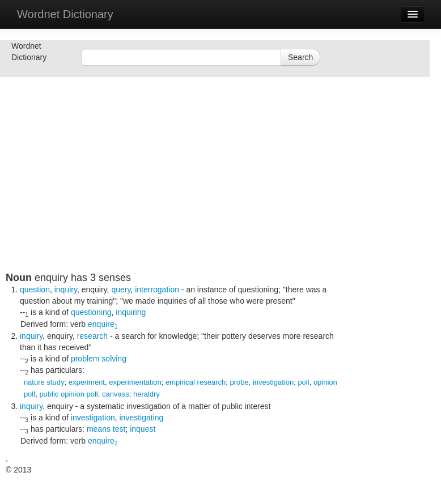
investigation (273, 382)
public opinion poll (68, 394)
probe (239, 382)
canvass (115, 394)
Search (300, 57)
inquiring (131, 312)
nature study (44, 382)
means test (106, 428)
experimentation (135, 382)
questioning (91, 312)
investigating (142, 417)
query (120, 289)
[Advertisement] (176, 192)
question (35, 289)
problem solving (98, 358)
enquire (103, 324)
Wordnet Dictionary (65, 14)
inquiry (65, 289)
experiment (87, 382)
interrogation (157, 289)
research (92, 335)
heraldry (146, 394)
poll (303, 382)
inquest (142, 428)
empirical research (196, 382)
